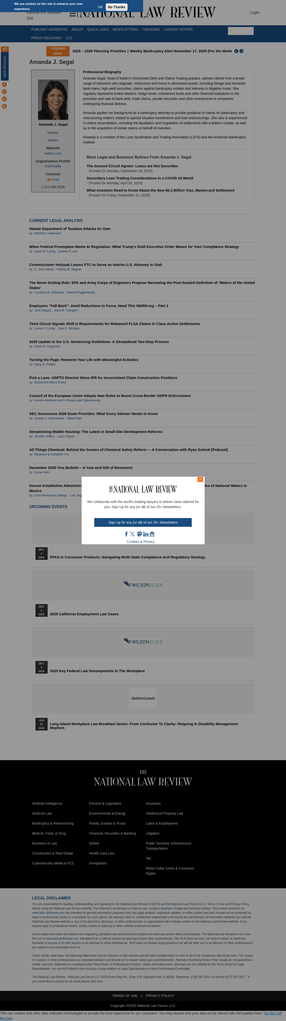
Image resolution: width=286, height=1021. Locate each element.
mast (139, 534)
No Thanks (116, 7)
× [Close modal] (200, 479)
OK (100, 7)
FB (126, 534)
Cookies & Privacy (141, 542)
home (152, 534)
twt (133, 534)
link (145, 534)
